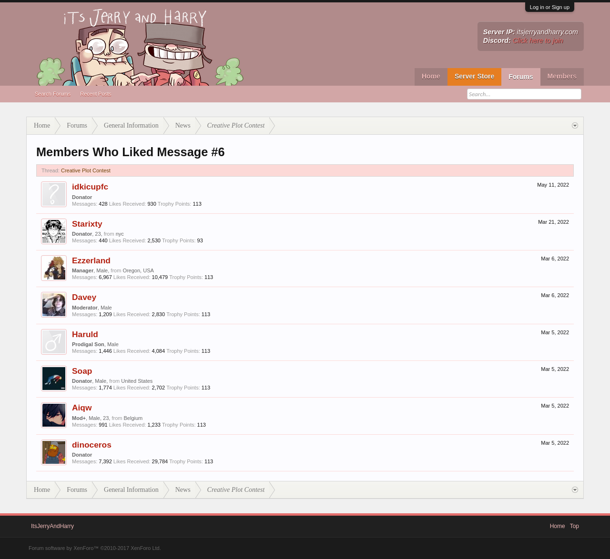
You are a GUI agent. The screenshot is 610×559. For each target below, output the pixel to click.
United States (136, 381)
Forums (520, 76)
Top (574, 526)
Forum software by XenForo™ (95, 548)
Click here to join (538, 40)
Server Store (474, 76)
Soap (82, 371)
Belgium (133, 418)
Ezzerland (91, 260)
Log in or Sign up (549, 7)
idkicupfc (90, 186)
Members (562, 76)
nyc (120, 234)
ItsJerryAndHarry (52, 526)
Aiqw (82, 407)
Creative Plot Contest (86, 170)
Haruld (85, 334)
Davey (84, 297)
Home (431, 76)
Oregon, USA (137, 270)
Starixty (87, 224)
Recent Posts (95, 94)
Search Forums (53, 94)
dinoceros (92, 444)
